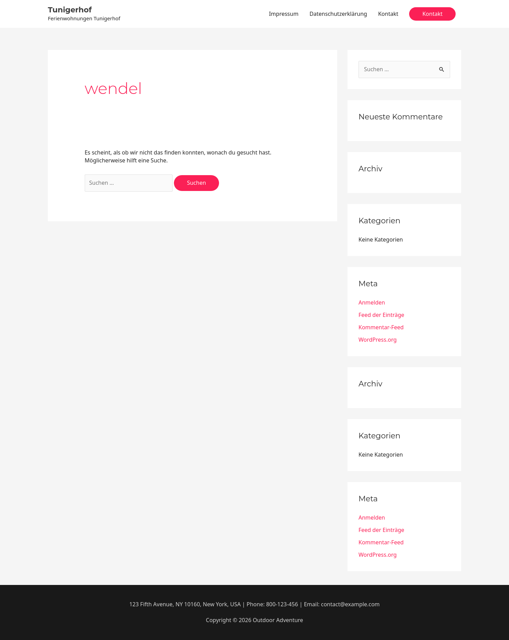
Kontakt (388, 14)
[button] (432, 14)
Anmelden (372, 302)
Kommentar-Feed (381, 327)
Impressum (284, 14)
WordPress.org (378, 339)
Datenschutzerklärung (338, 14)
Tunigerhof (70, 9)
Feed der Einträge (381, 315)
